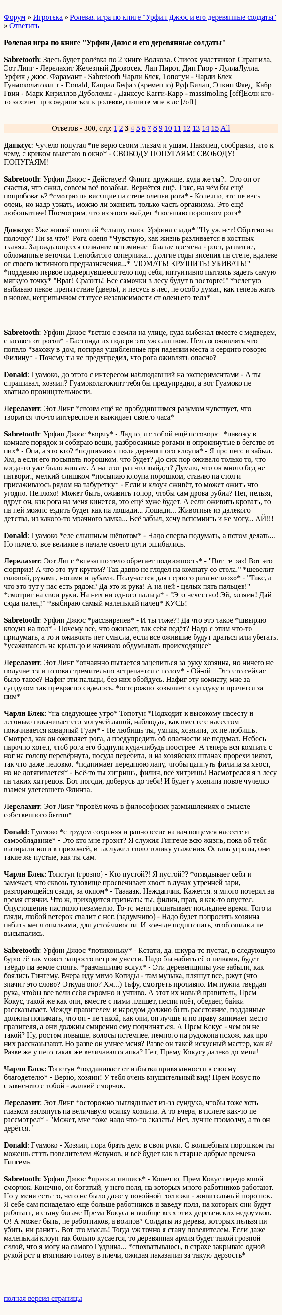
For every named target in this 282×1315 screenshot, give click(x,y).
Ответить (24, 26)
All (225, 128)
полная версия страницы (43, 1298)
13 (196, 128)
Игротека (48, 17)
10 (168, 128)
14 (205, 128)
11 (177, 128)
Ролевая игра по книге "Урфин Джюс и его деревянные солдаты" (173, 17)
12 (186, 128)
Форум (14, 17)
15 (215, 128)
